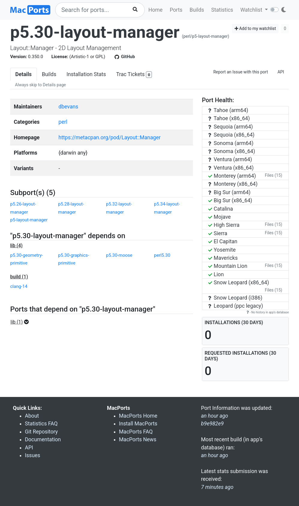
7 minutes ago (217, 487)
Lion (216, 274)
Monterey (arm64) (232, 176)
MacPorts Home (138, 416)
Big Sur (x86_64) (230, 200)
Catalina (220, 209)
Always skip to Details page (40, 84)
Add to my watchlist (255, 28)
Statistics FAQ (41, 424)
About (32, 416)
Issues (32, 455)
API (280, 72)
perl (62, 122)
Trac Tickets (134, 74)
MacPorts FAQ (136, 432)
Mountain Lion (227, 266)
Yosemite (222, 250)
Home (155, 10)
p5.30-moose (119, 255)
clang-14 (18, 286)
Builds (197, 10)
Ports (176, 10)
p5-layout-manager (29, 220)
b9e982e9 (212, 424)
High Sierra (223, 225)
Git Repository (41, 432)
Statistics (222, 10)
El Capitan (222, 241)
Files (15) (273, 175)
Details (23, 74)
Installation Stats (86, 74)
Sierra (217, 233)
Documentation (43, 439)
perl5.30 (162, 255)
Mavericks (223, 258)
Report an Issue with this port (240, 72)
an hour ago (214, 455)
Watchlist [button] (251, 10)
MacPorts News (137, 439)
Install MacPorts (138, 424)
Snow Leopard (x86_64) (238, 283)
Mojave (219, 217)
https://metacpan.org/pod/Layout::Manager (109, 138)
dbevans (68, 107)
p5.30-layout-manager (94, 32)
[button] (21, 322)
